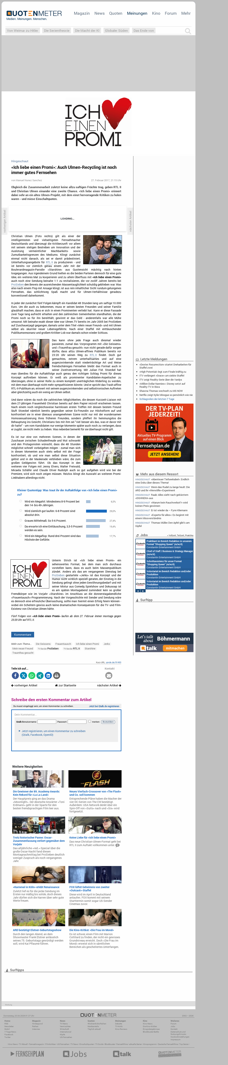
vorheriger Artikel (24, 685)
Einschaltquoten (86, 1044)
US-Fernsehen (66, 1037)
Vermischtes (65, 1026)
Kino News (13, 1044)
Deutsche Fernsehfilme (168, 1044)
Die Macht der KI (87, 30)
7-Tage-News (10, 1032)
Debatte (118, 1023)
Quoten (115, 13)
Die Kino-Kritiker (150, 1026)
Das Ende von (144, 30)
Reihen (35, 1026)
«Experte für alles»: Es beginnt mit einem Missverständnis (162, 516)
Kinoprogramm (150, 1044)
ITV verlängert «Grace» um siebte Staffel (161, 375)
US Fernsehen (63, 1044)
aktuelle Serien (135, 1044)
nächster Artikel (109, 685)
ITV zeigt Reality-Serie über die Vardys (160, 379)
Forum (171, 13)
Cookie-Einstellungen (180, 1037)
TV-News (64, 1023)
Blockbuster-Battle (151, 1032)
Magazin (82, 13)
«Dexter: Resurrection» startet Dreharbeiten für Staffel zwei (165, 366)
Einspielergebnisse (151, 1029)
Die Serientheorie (56, 30)
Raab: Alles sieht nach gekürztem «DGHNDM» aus (161, 496)
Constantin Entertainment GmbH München (164, 544)
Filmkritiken (50, 1044)
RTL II (49, 262)
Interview (36, 1029)
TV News (74, 1044)
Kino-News (147, 1023)
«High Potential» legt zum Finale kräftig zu (162, 371)
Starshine (90, 648)
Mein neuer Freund (22, 648)
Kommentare (22, 634)
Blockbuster (110, 1044)
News (99, 13)
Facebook (8, 1034)
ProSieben (17, 284)
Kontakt (174, 1029)
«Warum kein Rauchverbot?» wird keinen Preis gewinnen (161, 504)
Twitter (7, 1037)
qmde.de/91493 (113, 662)
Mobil (7, 1029)
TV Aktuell (23, 1044)
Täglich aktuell (94, 1029)
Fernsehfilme (122, 1044)
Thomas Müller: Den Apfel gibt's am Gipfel (162, 524)
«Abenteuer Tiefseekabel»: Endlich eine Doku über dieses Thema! (162, 481)
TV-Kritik (119, 1026)
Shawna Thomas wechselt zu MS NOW (161, 391)
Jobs (173, 1026)
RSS (6, 1023)
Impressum (175, 1039)
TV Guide (99, 1044)
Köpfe (62, 1034)
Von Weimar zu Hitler (22, 30)
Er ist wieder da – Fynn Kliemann (161, 510)
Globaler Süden (116, 30)
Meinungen (137, 13)
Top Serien (184, 1044)
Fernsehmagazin (36, 1044)
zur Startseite (65, 685)
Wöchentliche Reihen (97, 1023)
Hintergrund (37, 1023)
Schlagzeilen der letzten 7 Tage (156, 399)
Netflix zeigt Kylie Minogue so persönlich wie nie (166, 395)
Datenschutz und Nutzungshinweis (178, 1033)
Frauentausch (63, 643)
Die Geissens (43, 643)
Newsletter (9, 1026)
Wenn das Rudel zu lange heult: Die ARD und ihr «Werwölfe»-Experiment (162, 488)
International (65, 1032)
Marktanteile (93, 1026)
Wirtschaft (64, 1029)
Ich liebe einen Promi (87, 643)
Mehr (186, 13)
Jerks (107, 643)
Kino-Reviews (121, 1029)
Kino (156, 13)
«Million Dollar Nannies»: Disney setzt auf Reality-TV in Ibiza (162, 385)
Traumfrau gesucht (23, 652)
